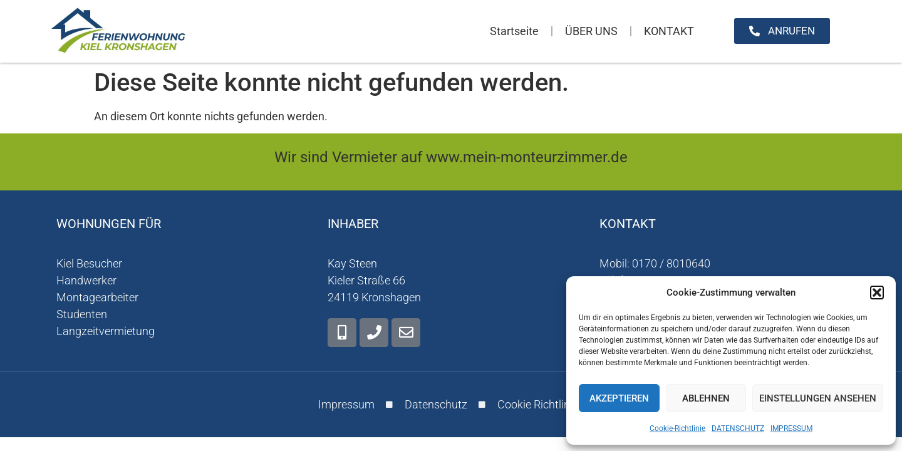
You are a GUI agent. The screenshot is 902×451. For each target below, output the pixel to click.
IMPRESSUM (791, 428)
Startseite (514, 31)
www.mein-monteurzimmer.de (527, 157)
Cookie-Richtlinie (677, 428)
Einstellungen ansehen (817, 398)
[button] (877, 292)
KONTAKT (669, 31)
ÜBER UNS (591, 31)
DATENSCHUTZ (738, 428)
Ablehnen (706, 398)
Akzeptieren (619, 398)
